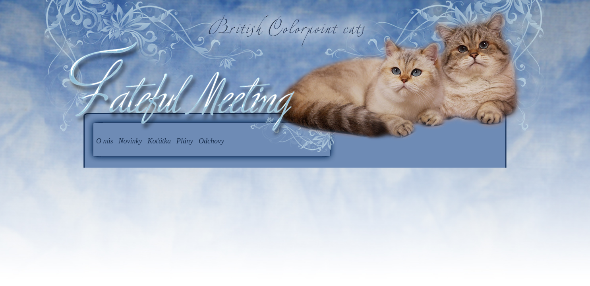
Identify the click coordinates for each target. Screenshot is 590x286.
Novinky (130, 141)
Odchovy (211, 141)
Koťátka (159, 141)
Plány (184, 141)
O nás (104, 141)
